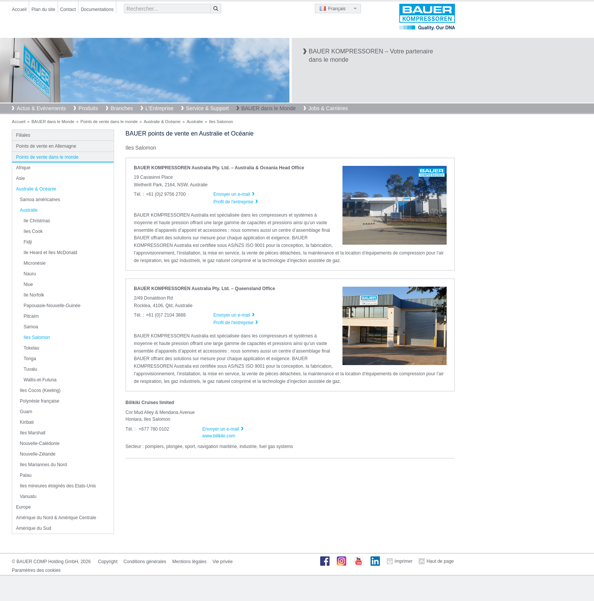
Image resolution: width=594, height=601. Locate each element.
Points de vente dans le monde (109, 121)
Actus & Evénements (41, 108)
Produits (88, 108)
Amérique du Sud (33, 528)
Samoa (30, 326)
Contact (68, 9)
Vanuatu (28, 496)
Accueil (19, 9)
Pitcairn (31, 316)
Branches (122, 108)
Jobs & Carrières (328, 108)
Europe (23, 507)
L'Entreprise (159, 108)
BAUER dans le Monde (268, 108)
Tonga (29, 358)
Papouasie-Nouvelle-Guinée (51, 305)
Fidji (27, 242)
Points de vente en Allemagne (46, 146)
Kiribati (27, 422)
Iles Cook (32, 231)
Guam (26, 411)
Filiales (23, 135)
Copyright (107, 561)
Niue (28, 284)
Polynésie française (39, 401)
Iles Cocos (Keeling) (40, 390)
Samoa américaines (40, 199)
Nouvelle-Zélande (37, 454)
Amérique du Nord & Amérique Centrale (56, 517)
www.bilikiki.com (218, 436)
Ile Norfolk (33, 295)
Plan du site (43, 9)
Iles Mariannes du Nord (43, 464)
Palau (25, 475)
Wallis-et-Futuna (39, 379)
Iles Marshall (32, 433)
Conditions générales (144, 561)
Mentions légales (189, 561)
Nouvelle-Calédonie (39, 443)
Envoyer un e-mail (220, 429)
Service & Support (207, 108)
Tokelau (31, 348)
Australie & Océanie (162, 121)
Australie (195, 121)
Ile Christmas (36, 220)
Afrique (23, 167)
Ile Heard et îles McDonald (50, 252)
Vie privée (223, 561)
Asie (20, 178)
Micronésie (34, 263)
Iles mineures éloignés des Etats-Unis (58, 486)
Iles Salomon (36, 337)
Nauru (29, 273)
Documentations (97, 9)
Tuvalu (30, 369)
